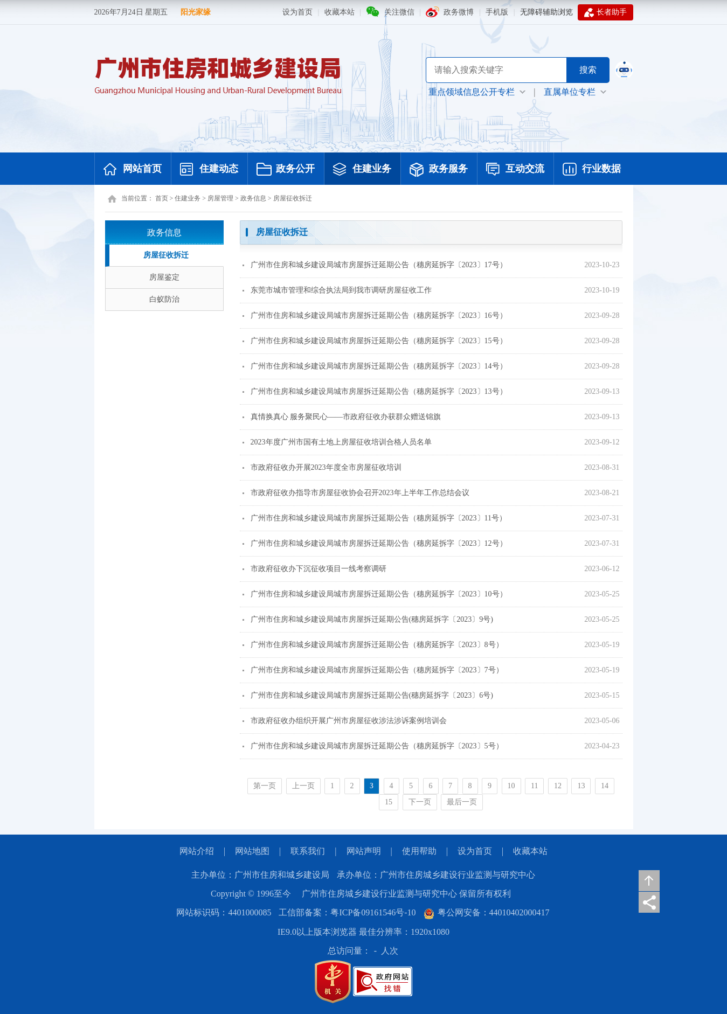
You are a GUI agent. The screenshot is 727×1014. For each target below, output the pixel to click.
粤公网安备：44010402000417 (487, 912)
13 (581, 786)
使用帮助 (419, 851)
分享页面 (649, 902)
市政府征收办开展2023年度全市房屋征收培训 (322, 467)
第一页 (264, 786)
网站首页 (132, 170)
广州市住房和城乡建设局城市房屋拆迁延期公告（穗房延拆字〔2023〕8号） (373, 645)
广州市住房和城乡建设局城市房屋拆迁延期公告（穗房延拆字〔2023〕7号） (373, 670)
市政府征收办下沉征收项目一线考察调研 (314, 569)
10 (511, 786)
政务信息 (253, 198)
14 (604, 786)
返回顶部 (649, 880)
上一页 (303, 786)
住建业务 (362, 170)
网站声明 (364, 851)
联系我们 (307, 851)
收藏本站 (339, 12)
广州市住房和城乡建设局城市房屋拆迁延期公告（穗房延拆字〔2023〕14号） (375, 366)
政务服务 (439, 170)
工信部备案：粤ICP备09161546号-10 (347, 912)
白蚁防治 (164, 299)
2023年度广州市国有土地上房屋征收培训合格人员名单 (337, 442)
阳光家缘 (196, 12)
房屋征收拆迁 (292, 198)
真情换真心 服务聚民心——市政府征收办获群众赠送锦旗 (342, 417)
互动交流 (515, 170)
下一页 (419, 802)
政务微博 (459, 12)
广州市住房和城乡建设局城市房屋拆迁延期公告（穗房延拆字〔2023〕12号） (375, 543)
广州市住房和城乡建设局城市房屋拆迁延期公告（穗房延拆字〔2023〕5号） (373, 746)
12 (558, 786)
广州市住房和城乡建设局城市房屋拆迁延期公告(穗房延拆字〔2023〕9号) (368, 619)
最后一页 (462, 802)
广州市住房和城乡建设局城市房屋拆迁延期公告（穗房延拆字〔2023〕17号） (375, 265)
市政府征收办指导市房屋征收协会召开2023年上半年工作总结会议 (356, 493)
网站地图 (252, 851)
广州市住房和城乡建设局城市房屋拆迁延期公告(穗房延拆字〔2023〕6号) (368, 695)
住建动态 (209, 170)
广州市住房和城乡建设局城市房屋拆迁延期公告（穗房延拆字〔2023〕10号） (375, 594)
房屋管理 (220, 198)
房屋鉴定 (164, 277)
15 (388, 802)
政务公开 (286, 170)
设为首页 (297, 12)
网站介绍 (196, 851)
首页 (161, 198)
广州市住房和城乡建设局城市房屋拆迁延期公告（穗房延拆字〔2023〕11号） (375, 518)
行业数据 (592, 170)
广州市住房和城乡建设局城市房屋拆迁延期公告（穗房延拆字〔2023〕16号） (375, 315)
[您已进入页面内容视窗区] (431, 519)
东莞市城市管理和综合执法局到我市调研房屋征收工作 (337, 290)
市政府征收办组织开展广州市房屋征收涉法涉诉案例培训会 (345, 721)
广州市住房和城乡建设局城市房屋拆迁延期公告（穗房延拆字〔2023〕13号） (375, 391)
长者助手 (605, 12)
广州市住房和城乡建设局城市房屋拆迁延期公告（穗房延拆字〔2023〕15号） (375, 341)
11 (534, 786)
